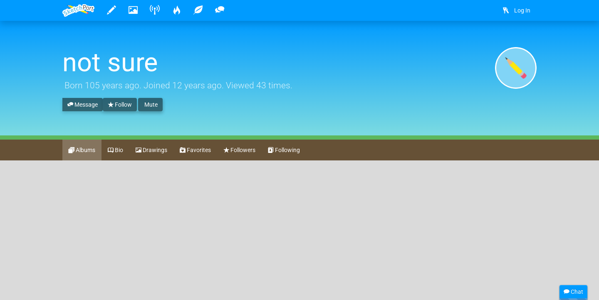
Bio (115, 150)
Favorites (195, 150)
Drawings (151, 150)
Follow (120, 105)
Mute (150, 104)
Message (82, 105)
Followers (239, 150)
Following (284, 150)
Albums (82, 150)
